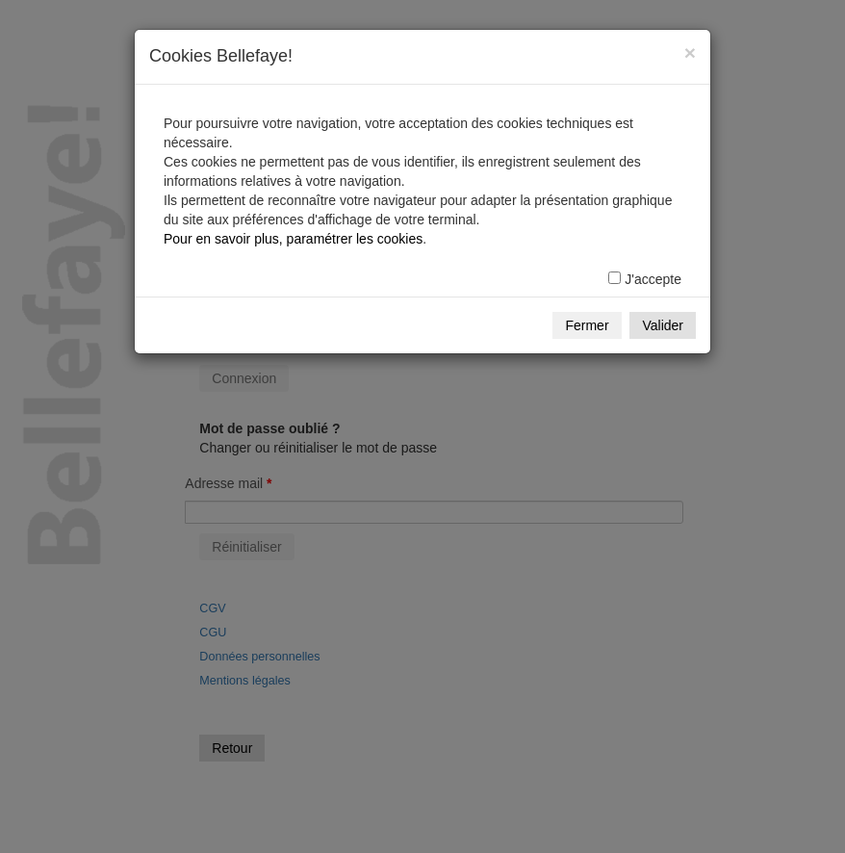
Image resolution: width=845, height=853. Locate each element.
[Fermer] (690, 52)
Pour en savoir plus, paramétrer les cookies (293, 238)
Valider (662, 325)
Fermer (586, 325)
